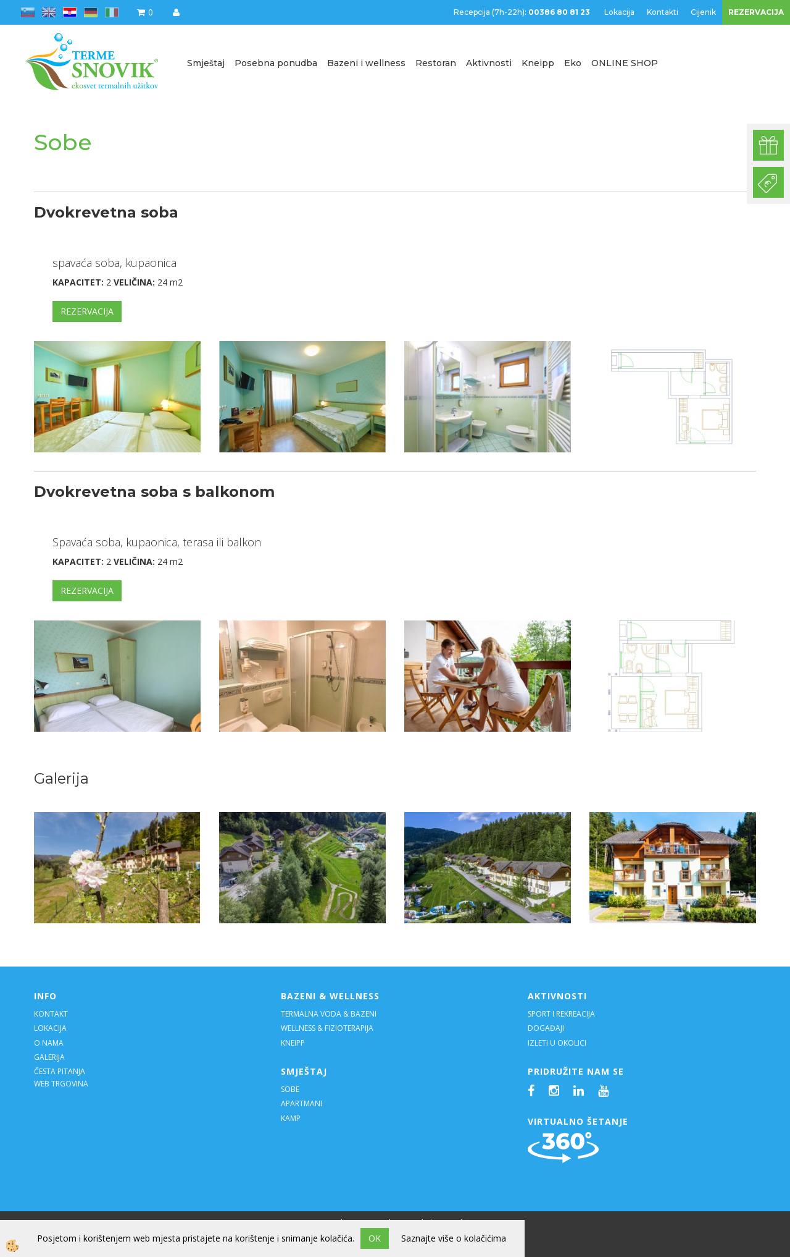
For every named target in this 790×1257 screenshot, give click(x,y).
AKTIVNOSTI (557, 996)
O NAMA (49, 1043)
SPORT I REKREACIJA (562, 1014)
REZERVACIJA (756, 12)
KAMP (291, 1118)
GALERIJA (49, 1057)
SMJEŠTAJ (304, 1071)
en (49, 12)
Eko (572, 63)
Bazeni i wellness (366, 63)
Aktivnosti (489, 63)
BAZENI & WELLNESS (330, 996)
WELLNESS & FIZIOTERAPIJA (327, 1028)
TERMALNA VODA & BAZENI (328, 1014)
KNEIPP (293, 1043)
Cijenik (703, 12)
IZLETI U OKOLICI (557, 1043)
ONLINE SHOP (624, 63)
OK (374, 1238)
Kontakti (662, 12)
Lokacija (619, 12)
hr (69, 12)
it (111, 12)
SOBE (290, 1089)
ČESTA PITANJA (59, 1071)
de (90, 12)
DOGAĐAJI (546, 1028)
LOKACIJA (50, 1028)
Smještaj (206, 63)
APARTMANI (301, 1103)
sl (28, 12)
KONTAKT (51, 1014)
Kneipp (538, 63)
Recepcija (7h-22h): (523, 12)
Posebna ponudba (276, 63)
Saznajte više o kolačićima (453, 1238)
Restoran (435, 63)
